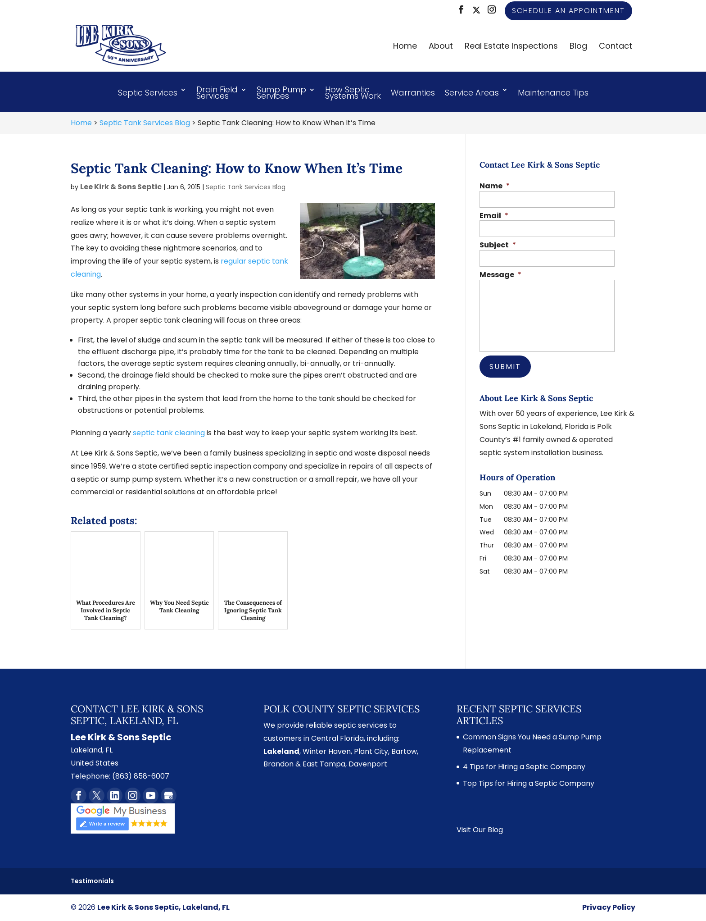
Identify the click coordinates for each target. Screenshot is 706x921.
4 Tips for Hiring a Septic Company (524, 766)
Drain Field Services (217, 94)
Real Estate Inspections (511, 47)
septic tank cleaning (169, 433)
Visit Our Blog (480, 830)
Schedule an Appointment (568, 10)
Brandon (278, 764)
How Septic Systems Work (353, 94)
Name (495, 186)
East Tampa (324, 764)
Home (405, 47)
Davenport (367, 764)
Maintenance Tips (553, 92)
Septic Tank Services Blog (245, 186)
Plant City (371, 751)
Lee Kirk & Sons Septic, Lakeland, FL (163, 907)
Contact (615, 47)
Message (500, 275)
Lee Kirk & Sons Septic (121, 187)
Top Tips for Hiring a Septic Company (528, 783)
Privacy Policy (608, 907)
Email (494, 216)
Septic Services (147, 92)
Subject (498, 245)
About (441, 47)
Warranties (413, 92)
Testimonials (92, 880)
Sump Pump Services (281, 94)
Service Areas (472, 92)
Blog (578, 47)
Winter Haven (327, 751)
